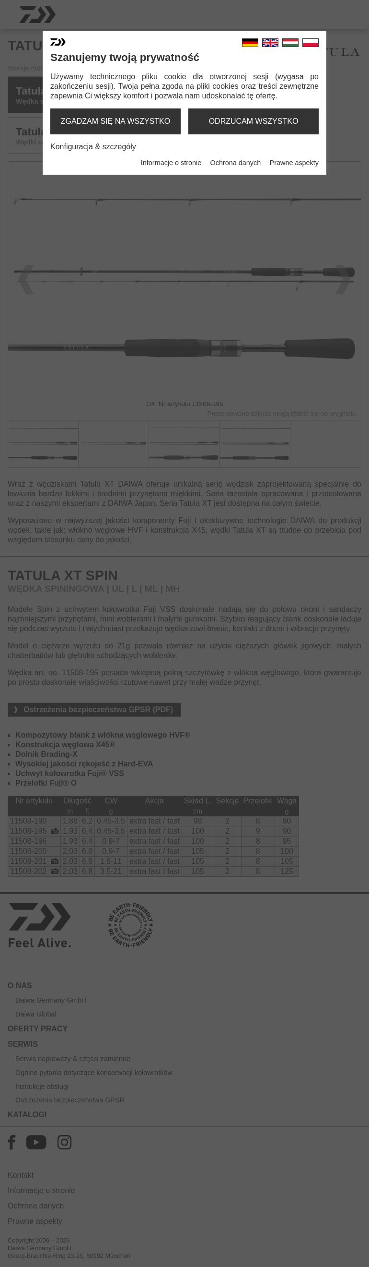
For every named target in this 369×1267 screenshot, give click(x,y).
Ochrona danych (235, 163)
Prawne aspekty (294, 163)
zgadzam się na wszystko (115, 121)
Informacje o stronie (171, 163)
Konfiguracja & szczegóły (93, 147)
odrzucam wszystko (254, 121)
